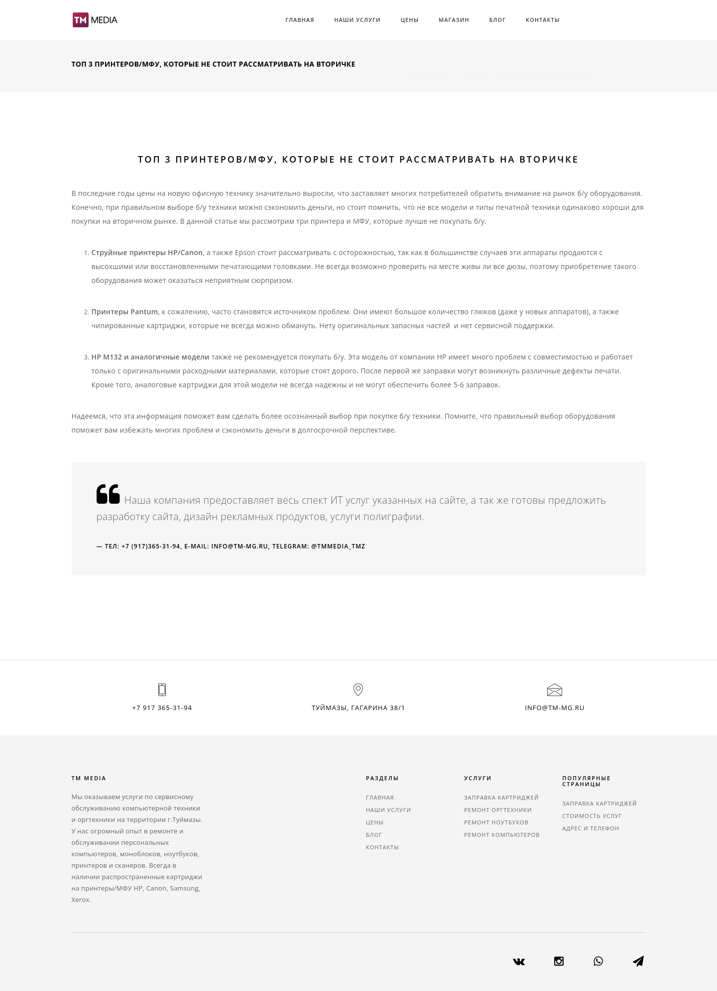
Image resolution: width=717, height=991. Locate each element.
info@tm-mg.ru (240, 546)
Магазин (454, 19)
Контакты (543, 19)
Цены (410, 19)
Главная (299, 19)
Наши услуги (357, 19)
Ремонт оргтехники (498, 809)
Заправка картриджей (501, 797)
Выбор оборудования (547, 66)
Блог (497, 19)
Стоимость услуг (592, 815)
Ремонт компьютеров (502, 834)
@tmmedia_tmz (338, 546)
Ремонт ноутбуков (496, 822)
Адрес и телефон (590, 828)
